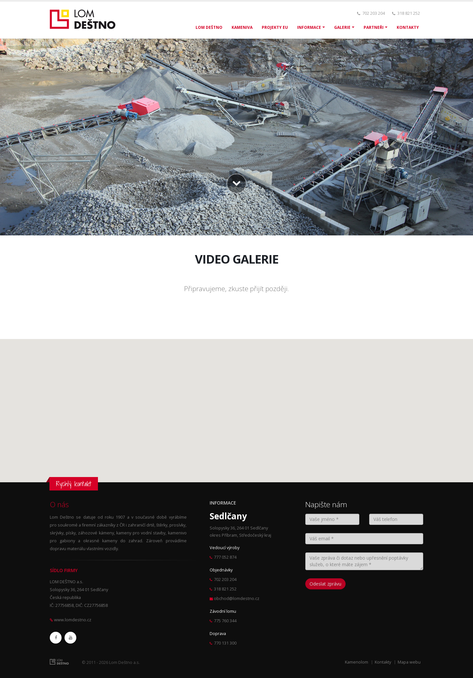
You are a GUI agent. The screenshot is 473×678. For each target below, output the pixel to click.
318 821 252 (408, 13)
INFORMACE (309, 27)
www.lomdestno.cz (72, 620)
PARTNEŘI (374, 27)
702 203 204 (373, 13)
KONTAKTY (408, 27)
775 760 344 (225, 621)
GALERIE (342, 27)
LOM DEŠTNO (209, 27)
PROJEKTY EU (275, 27)
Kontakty (383, 662)
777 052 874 (225, 557)
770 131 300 (225, 643)
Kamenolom (356, 662)
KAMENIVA (242, 27)
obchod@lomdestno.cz (236, 598)
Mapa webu (409, 662)
